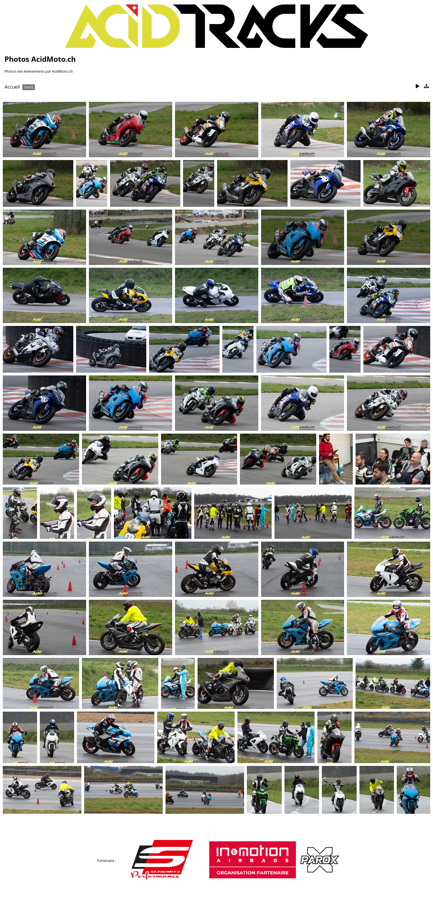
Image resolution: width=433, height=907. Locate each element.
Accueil (12, 86)
